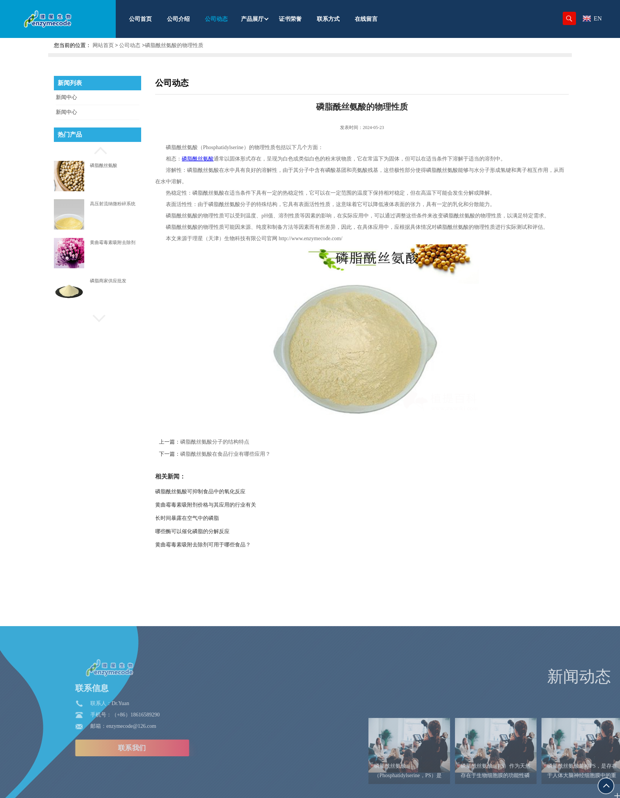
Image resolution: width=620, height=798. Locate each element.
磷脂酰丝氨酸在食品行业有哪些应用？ (251, 454)
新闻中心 (66, 97)
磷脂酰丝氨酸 (103, 165)
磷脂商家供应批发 (108, 280)
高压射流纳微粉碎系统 (112, 203)
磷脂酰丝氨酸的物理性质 (174, 45)
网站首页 (103, 45)
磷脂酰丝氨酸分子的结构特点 (240, 442)
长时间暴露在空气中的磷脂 (212, 518)
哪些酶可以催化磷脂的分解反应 (218, 531)
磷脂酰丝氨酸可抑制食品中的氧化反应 (226, 491)
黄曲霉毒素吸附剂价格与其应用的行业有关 (231, 505)
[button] (97, 149)
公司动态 (129, 45)
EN (592, 18)
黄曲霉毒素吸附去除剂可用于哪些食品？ (228, 545)
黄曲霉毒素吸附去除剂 (112, 242)
